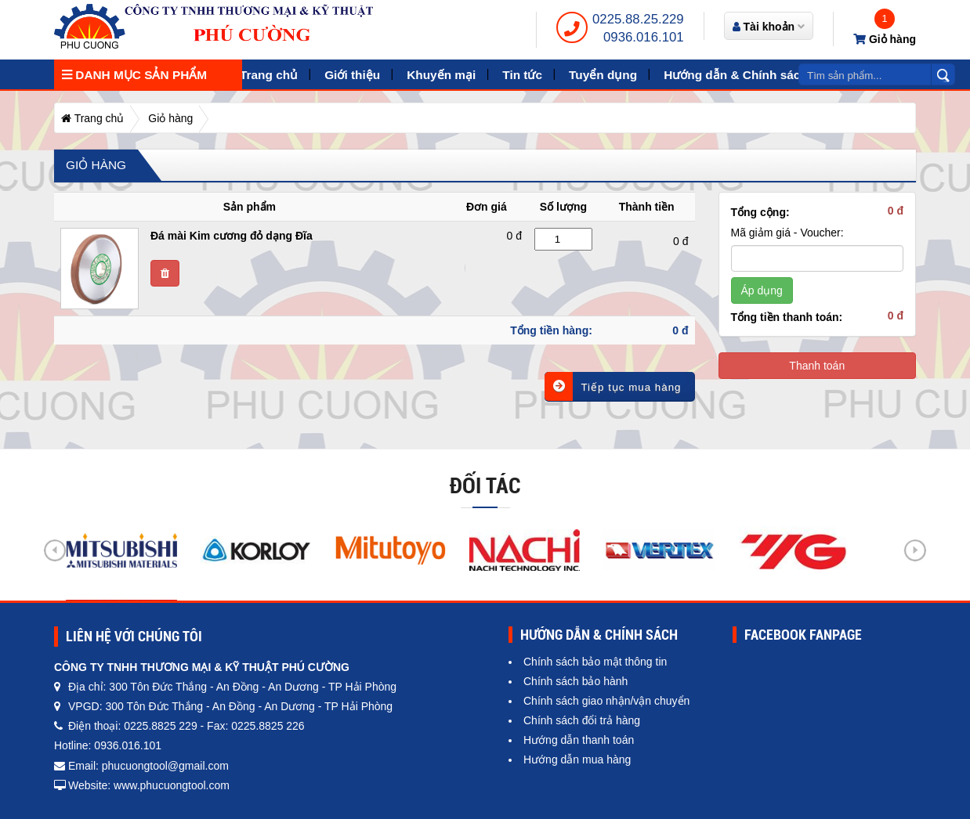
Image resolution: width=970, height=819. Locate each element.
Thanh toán (817, 365)
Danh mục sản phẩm (134, 74)
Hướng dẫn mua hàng (577, 759)
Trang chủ (269, 74)
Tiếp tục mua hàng (613, 386)
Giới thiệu (352, 74)
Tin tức (522, 74)
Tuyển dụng (603, 74)
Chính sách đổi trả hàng (581, 720)
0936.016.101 (643, 37)
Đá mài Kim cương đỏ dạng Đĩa (231, 235)
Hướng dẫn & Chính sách (736, 74)
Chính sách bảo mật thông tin (595, 661)
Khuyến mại (441, 74)
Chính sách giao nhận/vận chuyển (606, 701)
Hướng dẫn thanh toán (578, 740)
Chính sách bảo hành (575, 681)
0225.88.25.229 (638, 19)
